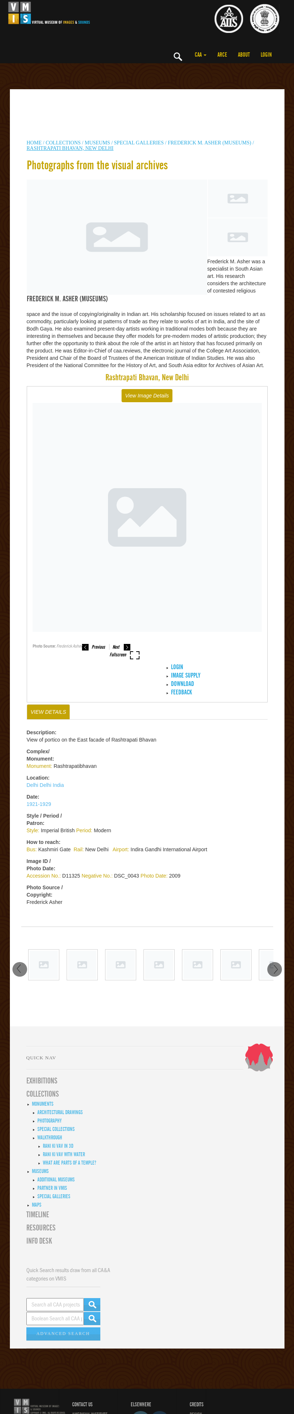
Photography (49, 1120)
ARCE (222, 55)
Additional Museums (56, 1179)
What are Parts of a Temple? (69, 1163)
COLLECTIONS (64, 143)
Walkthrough (49, 1137)
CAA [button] (200, 55)
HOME (34, 143)
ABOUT (244, 55)
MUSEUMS (97, 143)
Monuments (42, 1104)
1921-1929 (39, 804)
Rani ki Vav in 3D (58, 1146)
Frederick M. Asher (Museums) (209, 143)
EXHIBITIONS (41, 1081)
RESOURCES (41, 1228)
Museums (40, 1171)
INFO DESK (39, 1241)
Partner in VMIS (52, 1188)
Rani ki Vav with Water (64, 1154)
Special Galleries (139, 143)
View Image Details (147, 396)
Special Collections (56, 1129)
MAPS (36, 1205)
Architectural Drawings (60, 1112)
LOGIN (266, 55)
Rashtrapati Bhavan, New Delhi (70, 148)
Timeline (37, 1214)
